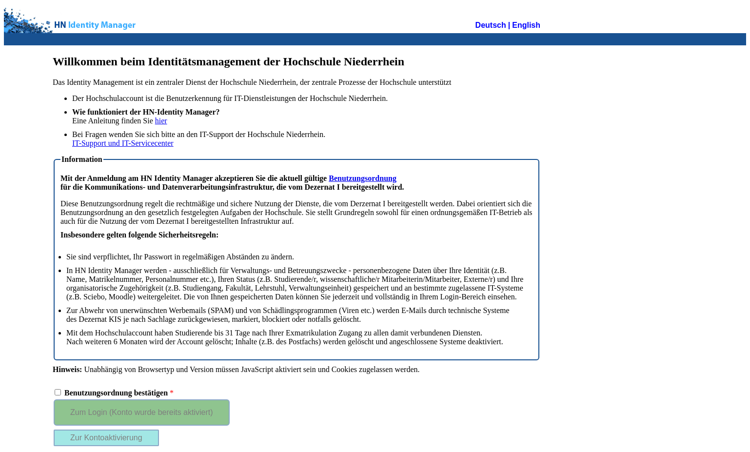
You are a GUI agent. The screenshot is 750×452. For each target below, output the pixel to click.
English (526, 25)
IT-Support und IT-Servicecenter (123, 143)
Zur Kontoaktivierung (106, 437)
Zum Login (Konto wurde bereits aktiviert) (141, 412)
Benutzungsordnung (362, 178)
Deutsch (490, 25)
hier (161, 121)
